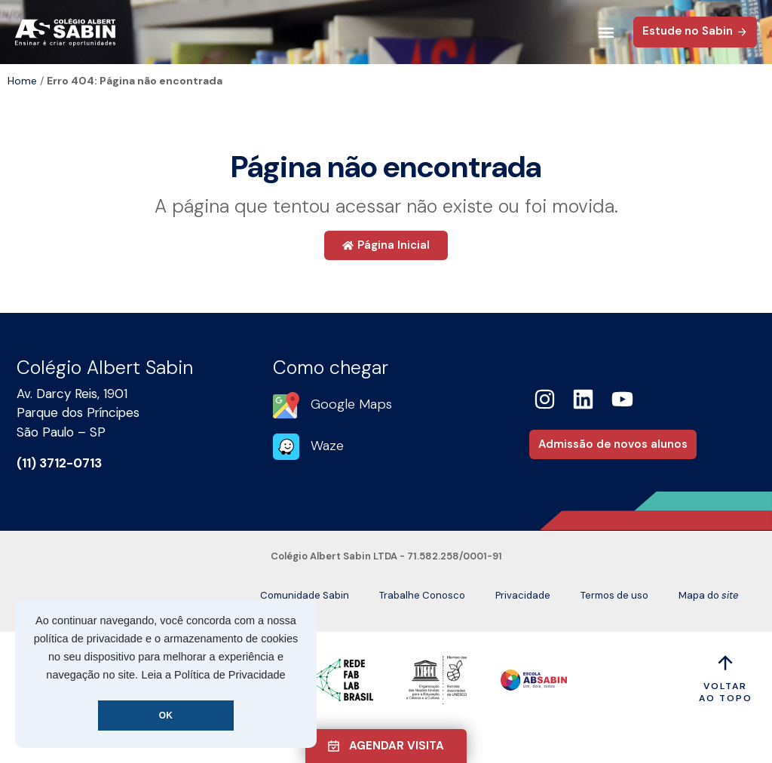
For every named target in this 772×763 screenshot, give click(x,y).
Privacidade (522, 595)
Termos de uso (614, 595)
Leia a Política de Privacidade (214, 675)
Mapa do (708, 595)
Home (22, 80)
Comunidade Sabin (304, 595)
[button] (605, 32)
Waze (327, 446)
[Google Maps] (286, 405)
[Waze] (286, 447)
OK (166, 715)
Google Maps (351, 404)
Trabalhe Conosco (422, 595)
